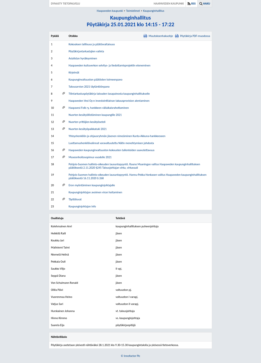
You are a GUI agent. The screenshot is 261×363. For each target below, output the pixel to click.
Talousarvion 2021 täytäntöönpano (89, 86)
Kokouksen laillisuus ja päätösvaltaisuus (92, 44)
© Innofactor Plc (130, 356)
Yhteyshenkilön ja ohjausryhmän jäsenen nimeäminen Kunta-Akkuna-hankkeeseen (117, 136)
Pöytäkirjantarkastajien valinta (86, 51)
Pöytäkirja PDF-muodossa (192, 36)
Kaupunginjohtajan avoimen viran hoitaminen (95, 192)
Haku (206, 3)
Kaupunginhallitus (153, 10)
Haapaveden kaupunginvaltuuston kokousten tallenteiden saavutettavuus (111, 150)
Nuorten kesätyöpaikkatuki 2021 (88, 129)
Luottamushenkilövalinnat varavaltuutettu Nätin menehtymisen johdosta (111, 143)
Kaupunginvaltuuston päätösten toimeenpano (95, 79)
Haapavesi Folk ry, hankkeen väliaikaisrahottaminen (99, 107)
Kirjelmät (74, 72)
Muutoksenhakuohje (158, 36)
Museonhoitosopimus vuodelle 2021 (90, 157)
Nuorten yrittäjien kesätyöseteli (87, 122)
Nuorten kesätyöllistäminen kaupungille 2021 (95, 115)
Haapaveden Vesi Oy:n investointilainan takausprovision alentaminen (109, 100)
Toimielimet (133, 10)
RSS (193, 3)
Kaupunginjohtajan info (82, 206)
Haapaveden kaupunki (110, 10)
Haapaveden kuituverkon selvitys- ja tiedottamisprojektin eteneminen (109, 65)
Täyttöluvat (75, 199)
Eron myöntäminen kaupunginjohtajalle (92, 185)
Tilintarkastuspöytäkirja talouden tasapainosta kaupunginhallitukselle (109, 93)
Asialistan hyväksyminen (83, 58)
